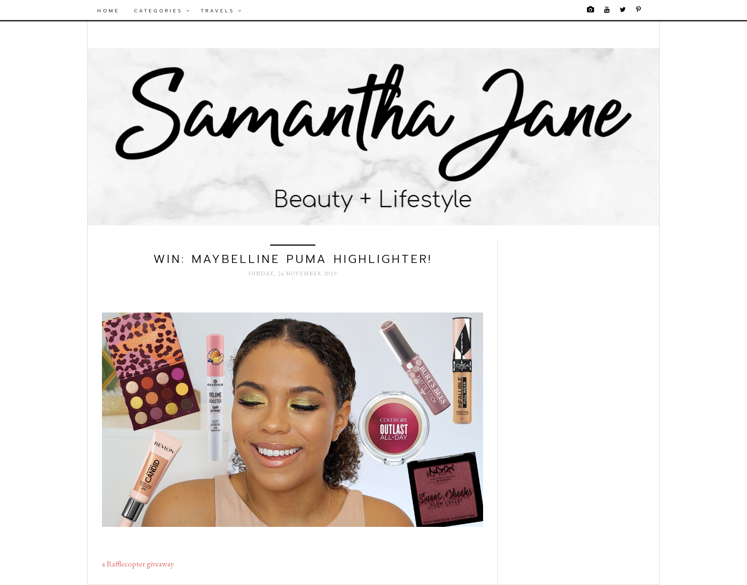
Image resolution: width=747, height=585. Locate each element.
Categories (162, 10)
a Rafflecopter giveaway (138, 564)
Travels (222, 10)
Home (108, 10)
